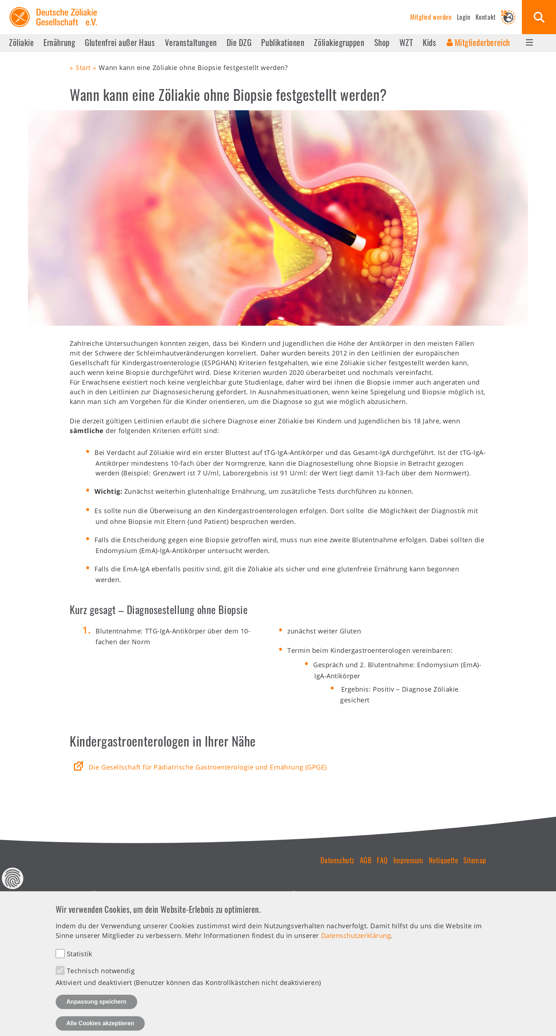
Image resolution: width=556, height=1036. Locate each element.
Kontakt (486, 17)
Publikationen (282, 42)
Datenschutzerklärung (356, 945)
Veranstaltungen (191, 42)
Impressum (408, 860)
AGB (366, 860)
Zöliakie (21, 42)
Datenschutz (337, 860)
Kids (429, 42)
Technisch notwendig (101, 980)
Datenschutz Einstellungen (12, 888)
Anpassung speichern (96, 1011)
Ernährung (59, 42)
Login (464, 17)
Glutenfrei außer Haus (120, 42)
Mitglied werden (430, 17)
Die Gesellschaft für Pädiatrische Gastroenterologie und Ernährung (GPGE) (208, 767)
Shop (382, 42)
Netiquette (443, 860)
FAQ (382, 860)
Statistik (79, 963)
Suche (539, 17)
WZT (406, 42)
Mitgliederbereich (482, 42)
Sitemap (474, 860)
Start (83, 67)
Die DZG (239, 42)
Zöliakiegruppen (339, 42)
